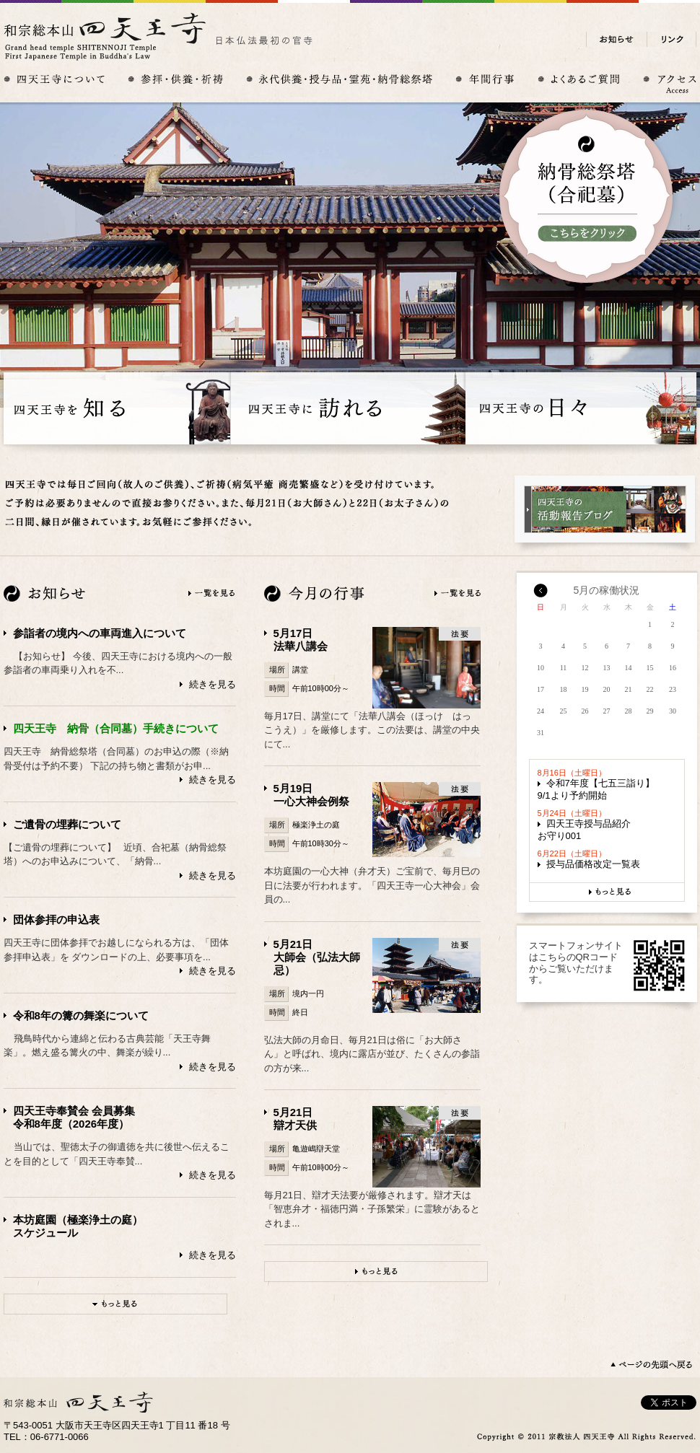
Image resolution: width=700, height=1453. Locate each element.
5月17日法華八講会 (301, 639)
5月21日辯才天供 (295, 1118)
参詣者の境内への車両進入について (99, 633)
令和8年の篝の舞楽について (81, 1015)
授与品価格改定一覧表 (593, 864)
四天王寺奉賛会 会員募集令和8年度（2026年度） (74, 1117)
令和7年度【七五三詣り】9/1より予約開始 (596, 789)
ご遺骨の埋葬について (67, 824)
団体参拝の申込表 (56, 919)
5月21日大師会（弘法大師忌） (317, 957)
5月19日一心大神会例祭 (311, 794)
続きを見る (212, 684)
